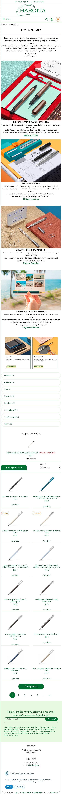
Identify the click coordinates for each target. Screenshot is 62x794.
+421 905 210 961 (39, 2)
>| (50, 695)
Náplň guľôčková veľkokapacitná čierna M (22, 453)
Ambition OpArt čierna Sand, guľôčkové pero (15, 635)
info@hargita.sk (23, 2)
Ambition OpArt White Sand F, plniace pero (47, 669)
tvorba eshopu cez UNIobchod (24, 792)
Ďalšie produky (31, 686)
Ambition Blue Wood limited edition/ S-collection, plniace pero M (46, 497)
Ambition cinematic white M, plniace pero (15, 532)
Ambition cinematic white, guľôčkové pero (46, 532)
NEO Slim (9, 403)
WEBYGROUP (54, 792)
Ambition (9, 375)
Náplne (8, 424)
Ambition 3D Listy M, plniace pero (15, 496)
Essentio (9, 396)
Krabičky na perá (11, 417)
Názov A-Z (45, 467)
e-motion (9, 382)
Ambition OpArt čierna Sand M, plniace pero (46, 600)
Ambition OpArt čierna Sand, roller (46, 634)
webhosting (38, 792)
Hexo (7, 389)
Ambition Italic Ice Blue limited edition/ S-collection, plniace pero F (15, 566)
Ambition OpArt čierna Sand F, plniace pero (15, 600)
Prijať (9, 787)
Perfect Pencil (10, 410)
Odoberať (52, 719)
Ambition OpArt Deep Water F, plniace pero (15, 669)
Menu (7, 19)
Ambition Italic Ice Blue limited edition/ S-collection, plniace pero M (46, 566)
